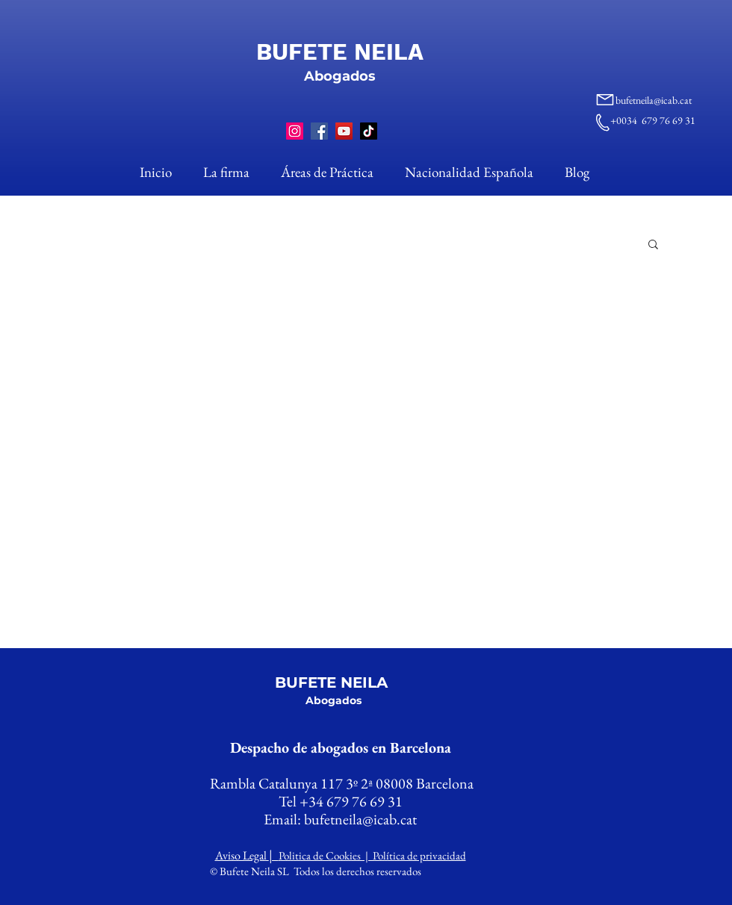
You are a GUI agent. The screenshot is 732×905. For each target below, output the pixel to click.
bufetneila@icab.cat (653, 100)
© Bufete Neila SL (250, 871)
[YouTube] (344, 131)
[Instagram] (294, 131)
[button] (653, 245)
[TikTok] (368, 131)
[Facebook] (319, 131)
